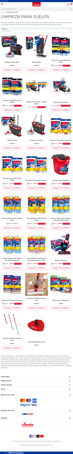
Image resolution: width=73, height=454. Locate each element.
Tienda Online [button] (6, 385)
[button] (68, 4)
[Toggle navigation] (2, 4)
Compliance (49, 441)
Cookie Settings (56, 441)
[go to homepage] (36, 4)
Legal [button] (3, 389)
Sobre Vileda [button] (6, 381)
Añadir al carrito (12, 70)
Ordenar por (4, 29)
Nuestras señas (16, 441)
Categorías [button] (5, 376)
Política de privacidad (26, 441)
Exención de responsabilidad (39, 441)
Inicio (2, 12)
